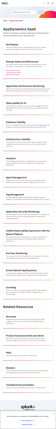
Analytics (11, 159)
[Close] (53, 414)
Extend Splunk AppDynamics (21, 271)
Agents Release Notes (12, 74)
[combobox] (28, 12)
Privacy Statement (27, 421)
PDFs (8, 353)
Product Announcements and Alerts (25, 336)
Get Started (12, 45)
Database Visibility (16, 122)
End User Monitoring (16, 253)
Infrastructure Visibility (18, 139)
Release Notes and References (22, 62)
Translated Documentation (20, 385)
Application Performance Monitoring (25, 86)
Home (5, 21)
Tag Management (15, 195)
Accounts (11, 317)
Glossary (10, 368)
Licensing (11, 288)
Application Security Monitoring (22, 212)
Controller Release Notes (13, 72)
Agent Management (16, 178)
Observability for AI (16, 103)
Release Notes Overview (13, 70)
